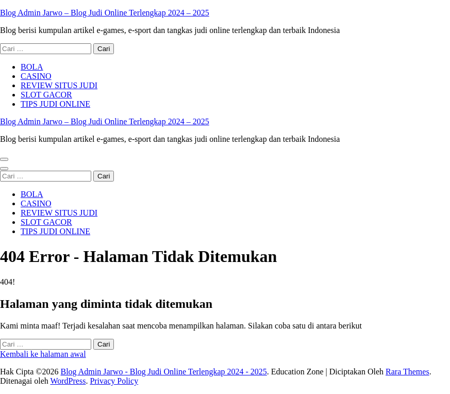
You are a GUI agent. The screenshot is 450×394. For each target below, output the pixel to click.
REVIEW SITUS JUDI (59, 85)
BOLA (32, 66)
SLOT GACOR (46, 94)
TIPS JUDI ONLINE (55, 104)
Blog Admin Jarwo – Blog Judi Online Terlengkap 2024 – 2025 (104, 12)
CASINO (36, 76)
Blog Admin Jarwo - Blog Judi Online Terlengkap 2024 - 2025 (163, 371)
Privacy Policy (114, 380)
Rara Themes (407, 371)
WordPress (68, 380)
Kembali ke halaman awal (43, 354)
